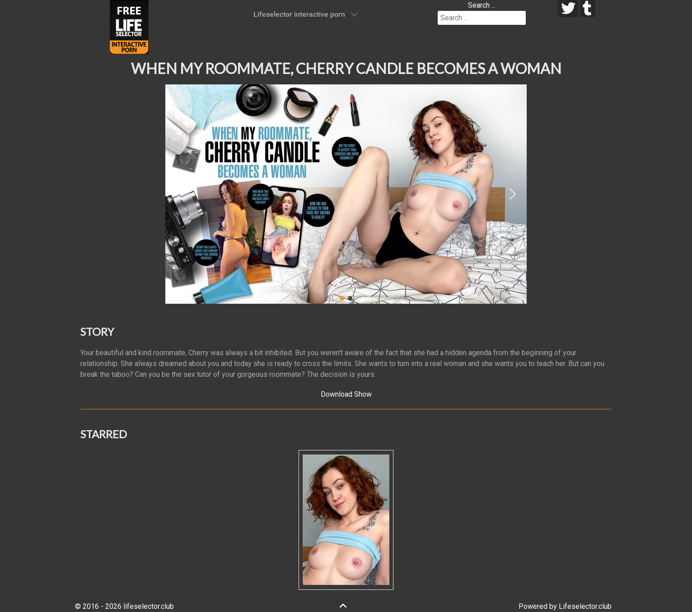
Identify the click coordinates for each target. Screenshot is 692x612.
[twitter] (568, 8)
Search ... (482, 5)
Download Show (346, 394)
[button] (179, 194)
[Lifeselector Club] (129, 26)
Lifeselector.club (585, 606)
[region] (346, 194)
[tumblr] (587, 8)
